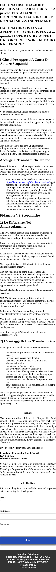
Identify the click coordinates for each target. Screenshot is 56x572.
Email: (3, 498)
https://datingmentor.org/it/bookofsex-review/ (28, 182)
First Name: (5, 511)
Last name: (4, 524)
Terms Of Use (28, 567)
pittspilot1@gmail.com (19, 557)
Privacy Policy (28, 565)
